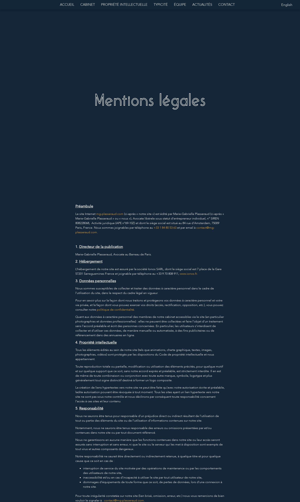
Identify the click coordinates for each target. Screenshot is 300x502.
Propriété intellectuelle (124, 4)
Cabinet (87, 4)
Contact (226, 4)
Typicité (161, 4)
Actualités (202, 4)
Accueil (67, 4)
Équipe (180, 4)
